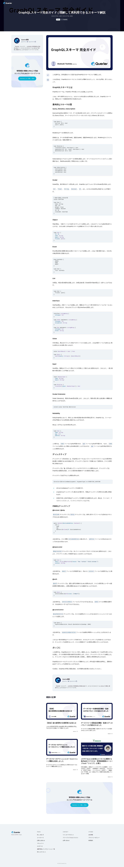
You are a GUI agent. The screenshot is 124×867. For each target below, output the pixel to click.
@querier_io (24, 42)
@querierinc (32, 42)
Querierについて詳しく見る (27, 78)
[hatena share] (48, 80)
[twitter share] (48, 75)
